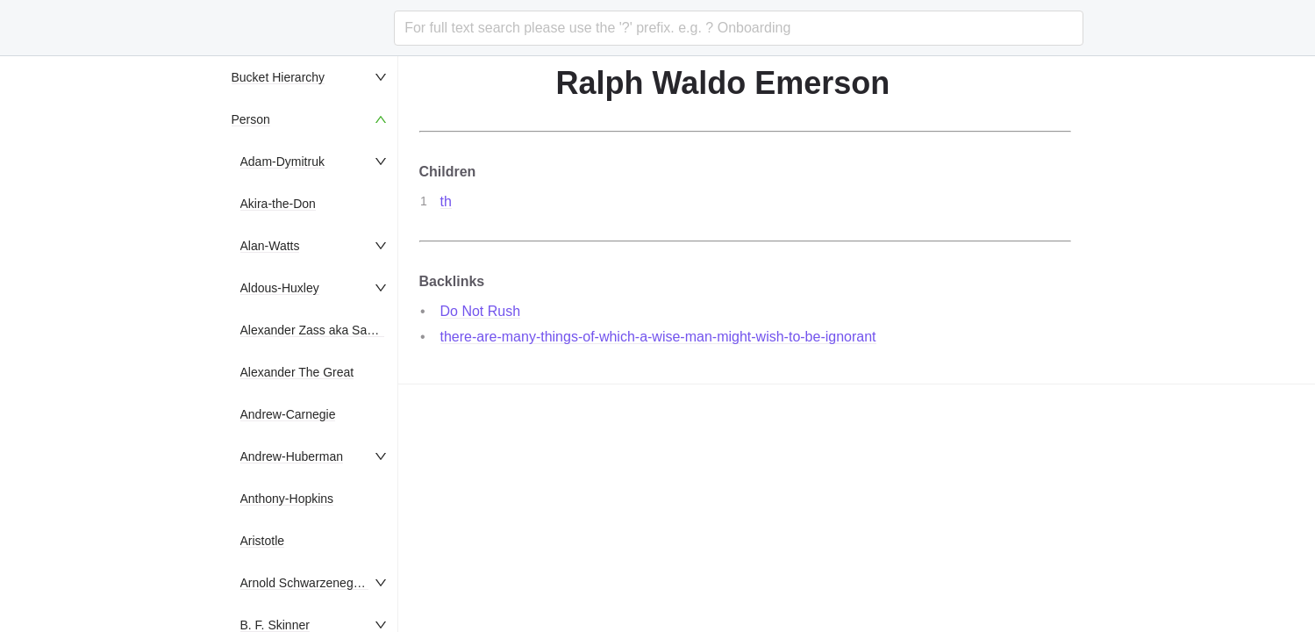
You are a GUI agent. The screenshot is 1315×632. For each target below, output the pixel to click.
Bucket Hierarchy (278, 77)
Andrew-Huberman (292, 456)
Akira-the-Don (278, 204)
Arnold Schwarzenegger (305, 583)
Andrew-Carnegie (288, 414)
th (446, 201)
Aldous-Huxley (279, 288)
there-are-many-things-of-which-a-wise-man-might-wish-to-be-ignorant (658, 336)
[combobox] (738, 28)
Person (251, 119)
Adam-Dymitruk (282, 161)
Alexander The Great (297, 372)
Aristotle (262, 541)
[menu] (310, 344)
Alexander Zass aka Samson (318, 330)
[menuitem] (310, 77)
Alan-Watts (270, 246)
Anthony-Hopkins (287, 499)
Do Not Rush (480, 311)
